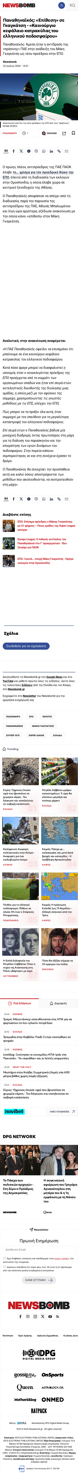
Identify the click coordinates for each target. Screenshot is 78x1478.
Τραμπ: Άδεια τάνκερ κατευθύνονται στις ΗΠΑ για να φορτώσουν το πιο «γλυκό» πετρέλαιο (37, 1021)
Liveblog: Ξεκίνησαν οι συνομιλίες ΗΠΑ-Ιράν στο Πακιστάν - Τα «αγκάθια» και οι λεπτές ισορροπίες (36, 1056)
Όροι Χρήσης (25, 1335)
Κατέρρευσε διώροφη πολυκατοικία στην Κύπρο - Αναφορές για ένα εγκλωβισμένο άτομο (19, 854)
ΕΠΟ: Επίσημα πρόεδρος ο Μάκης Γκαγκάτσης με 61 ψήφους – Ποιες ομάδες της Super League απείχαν (46, 525)
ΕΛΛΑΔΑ (57, 735)
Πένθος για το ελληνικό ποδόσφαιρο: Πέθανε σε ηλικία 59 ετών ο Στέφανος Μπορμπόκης (18, 910)
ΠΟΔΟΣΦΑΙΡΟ (10, 133)
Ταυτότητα (7, 1335)
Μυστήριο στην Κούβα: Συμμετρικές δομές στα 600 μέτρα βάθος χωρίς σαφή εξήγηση (36, 1074)
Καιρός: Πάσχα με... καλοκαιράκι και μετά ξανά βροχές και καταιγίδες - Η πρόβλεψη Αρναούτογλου (57, 854)
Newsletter (29, 696)
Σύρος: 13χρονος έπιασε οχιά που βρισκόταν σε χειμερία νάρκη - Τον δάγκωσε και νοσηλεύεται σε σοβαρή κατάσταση (18, 797)
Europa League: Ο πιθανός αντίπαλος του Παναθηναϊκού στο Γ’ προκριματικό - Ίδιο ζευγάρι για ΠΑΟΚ (42, 543)
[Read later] (73, 133)
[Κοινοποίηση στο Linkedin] (51, 151)
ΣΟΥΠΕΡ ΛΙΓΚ (13, 735)
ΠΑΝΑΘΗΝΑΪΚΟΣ (14, 726)
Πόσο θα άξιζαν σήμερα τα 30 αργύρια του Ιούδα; (57, 962)
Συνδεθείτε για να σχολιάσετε (26, 646)
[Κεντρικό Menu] (72, 5)
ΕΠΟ (31, 716)
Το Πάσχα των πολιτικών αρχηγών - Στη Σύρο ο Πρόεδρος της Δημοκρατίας (18, 1186)
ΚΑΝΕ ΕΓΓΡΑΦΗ (39, 1280)
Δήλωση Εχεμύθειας (47, 1335)
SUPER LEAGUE (36, 735)
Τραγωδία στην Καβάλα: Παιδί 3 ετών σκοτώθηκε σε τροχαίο (37, 1039)
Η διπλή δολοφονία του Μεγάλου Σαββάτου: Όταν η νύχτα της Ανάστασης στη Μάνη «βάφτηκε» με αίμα (19, 966)
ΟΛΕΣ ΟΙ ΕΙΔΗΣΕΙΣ (63, 1112)
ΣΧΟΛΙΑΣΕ (49, 133)
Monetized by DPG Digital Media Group (50, 1423)
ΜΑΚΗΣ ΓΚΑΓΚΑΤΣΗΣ (43, 726)
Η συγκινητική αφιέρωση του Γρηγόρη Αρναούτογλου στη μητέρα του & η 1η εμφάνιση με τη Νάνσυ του (60, 1190)
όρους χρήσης (62, 1258)
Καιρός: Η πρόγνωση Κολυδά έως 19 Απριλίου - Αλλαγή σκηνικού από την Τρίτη (57, 910)
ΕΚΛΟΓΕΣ (47, 716)
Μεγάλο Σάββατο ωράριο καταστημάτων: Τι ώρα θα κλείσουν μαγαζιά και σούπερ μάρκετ (57, 795)
